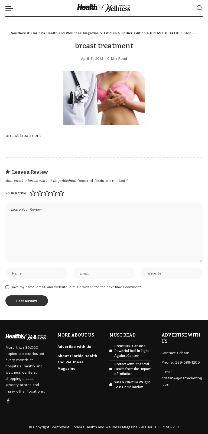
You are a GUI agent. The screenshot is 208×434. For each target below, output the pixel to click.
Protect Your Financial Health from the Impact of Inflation (132, 369)
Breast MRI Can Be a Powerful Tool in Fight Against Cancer (131, 351)
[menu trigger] (10, 8)
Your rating (16, 193)
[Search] (199, 8)
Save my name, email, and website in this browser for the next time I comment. (76, 287)
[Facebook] (8, 401)
